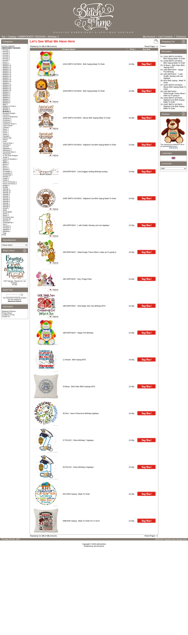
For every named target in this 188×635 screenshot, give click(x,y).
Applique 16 (7, 76)
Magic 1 (5, 161)
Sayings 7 (6, 203)
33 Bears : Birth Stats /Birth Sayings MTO (79, 387)
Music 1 (5, 166)
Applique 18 (7, 80)
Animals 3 (6, 53)
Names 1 (6, 168)
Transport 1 (7, 226)
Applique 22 (7, 88)
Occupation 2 (7, 173)
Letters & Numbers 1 (10, 159)
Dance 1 (6, 129)
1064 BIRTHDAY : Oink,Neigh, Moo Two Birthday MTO (84, 306)
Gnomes (6, 147)
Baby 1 (5, 104)
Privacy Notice (7, 313)
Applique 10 (7, 66)
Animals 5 (6, 57)
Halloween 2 (7, 150)
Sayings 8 (6, 205)
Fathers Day (7, 138)
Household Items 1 (9, 152)
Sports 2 (6, 215)
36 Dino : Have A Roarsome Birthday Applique (81, 413)
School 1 (6, 208)
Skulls (5, 210)
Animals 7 (6, 60)
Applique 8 (6, 101)
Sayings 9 (6, 206)
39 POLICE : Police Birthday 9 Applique (78, 467)
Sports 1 (6, 214)
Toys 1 (5, 224)
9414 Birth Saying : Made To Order (76, 494)
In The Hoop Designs (10, 155)
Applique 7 (6, 99)
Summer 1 (6, 221)
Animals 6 (6, 58)
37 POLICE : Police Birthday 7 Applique (78, 440)
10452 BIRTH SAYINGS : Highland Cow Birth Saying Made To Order (89, 145)
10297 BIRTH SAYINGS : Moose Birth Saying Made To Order (86, 118)
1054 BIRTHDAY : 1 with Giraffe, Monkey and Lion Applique (86, 225)
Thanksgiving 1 (8, 222)
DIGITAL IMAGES (8, 46)
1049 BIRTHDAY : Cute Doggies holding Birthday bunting (85, 172)
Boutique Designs (9, 113)
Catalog (12, 36)
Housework (7, 154)
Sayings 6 (6, 201)
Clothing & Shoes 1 (9, 124)
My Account (149, 36)
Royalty (5, 187)
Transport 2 (7, 228)
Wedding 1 (6, 231)
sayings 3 (6, 196)
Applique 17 (7, 78)
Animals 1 (6, 50)
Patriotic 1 (6, 177)
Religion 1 (6, 185)
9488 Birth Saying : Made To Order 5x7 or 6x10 (81, 521)
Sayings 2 (6, 194)
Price (132, 49)
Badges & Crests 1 (9, 106)
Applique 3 (6, 92)
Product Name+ (69, 49)
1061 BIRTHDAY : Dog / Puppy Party (77, 279)
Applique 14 (7, 73)
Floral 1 (5, 140)
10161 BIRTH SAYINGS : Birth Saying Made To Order (84, 64)
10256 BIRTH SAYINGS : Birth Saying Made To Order (84, 91)
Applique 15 (7, 74)
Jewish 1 (6, 157)
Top (3, 36)
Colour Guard (7, 125)
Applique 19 (7, 81)
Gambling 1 (7, 145)
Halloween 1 (7, 148)
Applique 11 (7, 67)
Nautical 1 (6, 169)
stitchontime (101, 544)
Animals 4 (6, 55)
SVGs (4, 235)
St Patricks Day (8, 217)
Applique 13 (7, 71)
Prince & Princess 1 (10, 182)
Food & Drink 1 (8, 143)
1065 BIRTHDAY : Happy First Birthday (78, 333)
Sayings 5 (6, 199)
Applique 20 (7, 85)
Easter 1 (6, 131)
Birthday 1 (6, 108)
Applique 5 (6, 95)
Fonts (5, 141)
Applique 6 (6, 97)
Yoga (4, 233)
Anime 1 (6, 62)
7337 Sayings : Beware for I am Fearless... (14, 282)
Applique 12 (7, 69)
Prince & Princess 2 (10, 184)
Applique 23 (7, 90)
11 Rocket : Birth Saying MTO (74, 360)
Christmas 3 (7, 122)
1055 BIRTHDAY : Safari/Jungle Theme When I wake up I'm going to (90, 252)
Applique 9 (6, 103)
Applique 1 (6, 64)
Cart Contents (165, 36)
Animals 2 (6, 51)
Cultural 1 (6, 127)
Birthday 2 (6, 110)
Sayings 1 (6, 189)
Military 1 (6, 162)
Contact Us (6, 316)
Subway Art (7, 219)
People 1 (6, 178)
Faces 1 (5, 132)
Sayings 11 (7, 192)
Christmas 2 (7, 120)
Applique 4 (6, 94)
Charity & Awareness (10, 117)
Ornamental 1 (7, 175)
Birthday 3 (53, 36)
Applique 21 (7, 87)
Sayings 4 (6, 198)
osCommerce (99, 546)
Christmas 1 (7, 118)
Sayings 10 (7, 191)
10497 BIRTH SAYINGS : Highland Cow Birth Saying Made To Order (89, 198)
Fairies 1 (6, 134)
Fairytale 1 (6, 136)
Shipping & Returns (9, 311)
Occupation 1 (7, 171)
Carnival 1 (6, 115)
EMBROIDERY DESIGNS (32, 36)
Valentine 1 (7, 229)
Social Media (7, 212)
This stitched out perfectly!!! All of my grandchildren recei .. (172, 145)
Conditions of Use (8, 315)
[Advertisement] (94, 572)
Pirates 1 (6, 180)
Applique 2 (6, 83)
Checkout (181, 36)
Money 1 (6, 164)
